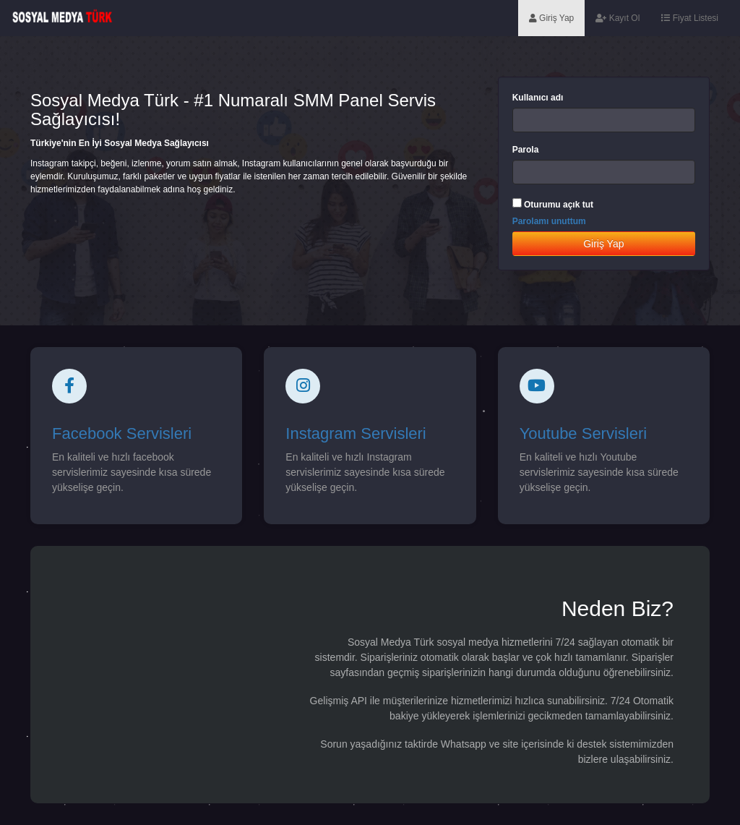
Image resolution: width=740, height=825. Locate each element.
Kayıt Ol (617, 18)
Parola (525, 150)
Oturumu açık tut (558, 205)
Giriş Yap (552, 18)
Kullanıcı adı (538, 98)
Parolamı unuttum (549, 221)
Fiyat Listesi (689, 18)
